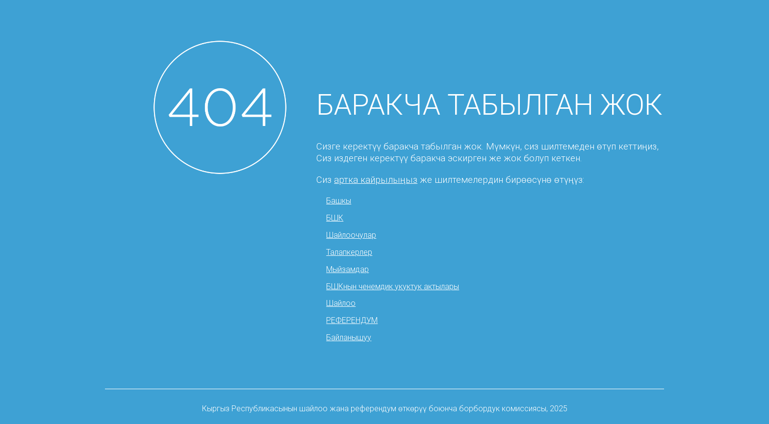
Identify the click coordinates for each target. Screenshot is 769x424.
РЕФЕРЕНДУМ (352, 320)
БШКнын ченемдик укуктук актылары (392, 286)
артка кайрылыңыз (375, 180)
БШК (334, 218)
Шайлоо (341, 303)
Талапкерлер (349, 252)
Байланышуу (348, 337)
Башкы (338, 200)
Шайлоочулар (351, 235)
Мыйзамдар (347, 269)
